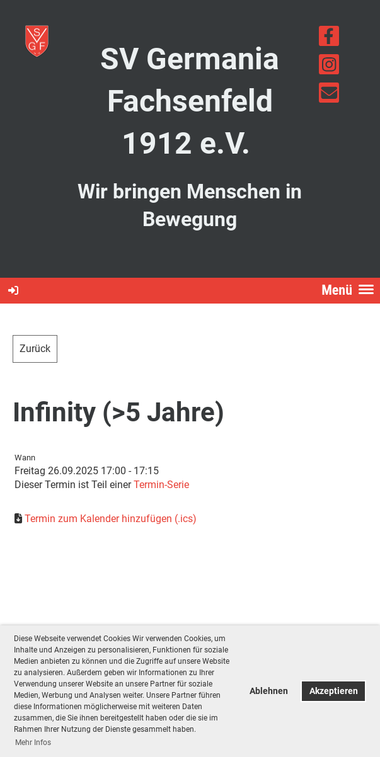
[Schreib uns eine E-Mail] (329, 96)
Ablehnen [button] (269, 691)
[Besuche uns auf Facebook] (329, 39)
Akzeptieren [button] (333, 691)
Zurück (35, 349)
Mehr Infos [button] (33, 742)
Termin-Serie (161, 485)
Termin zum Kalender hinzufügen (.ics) (111, 519)
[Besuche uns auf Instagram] (329, 67)
